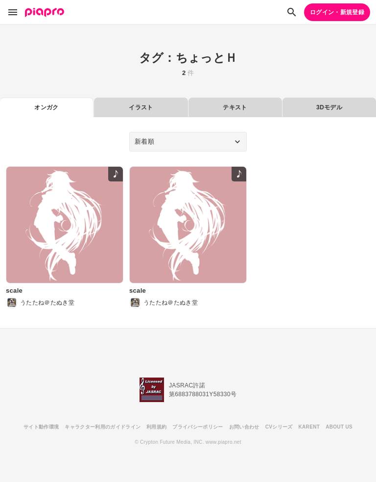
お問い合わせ (244, 427)
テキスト (235, 107)
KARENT (309, 427)
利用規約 (156, 427)
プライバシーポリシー (197, 427)
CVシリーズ (279, 427)
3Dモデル (329, 107)
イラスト (141, 107)
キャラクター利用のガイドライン (103, 427)
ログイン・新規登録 (337, 12)
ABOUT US (339, 427)
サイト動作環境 (41, 427)
